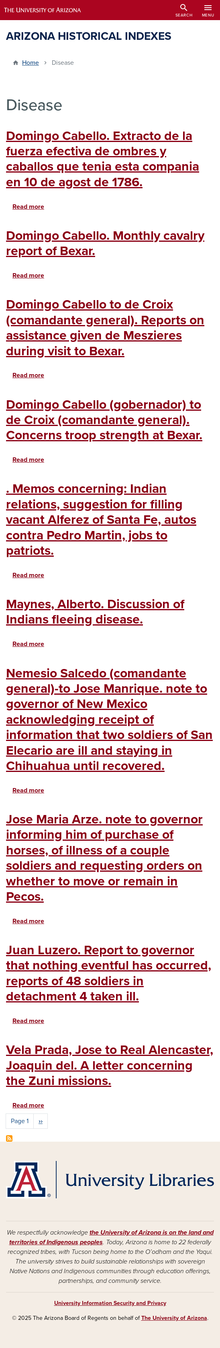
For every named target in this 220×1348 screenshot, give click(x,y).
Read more (28, 207)
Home (30, 63)
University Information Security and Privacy (110, 1303)
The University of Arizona (174, 1318)
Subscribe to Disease (9, 1138)
